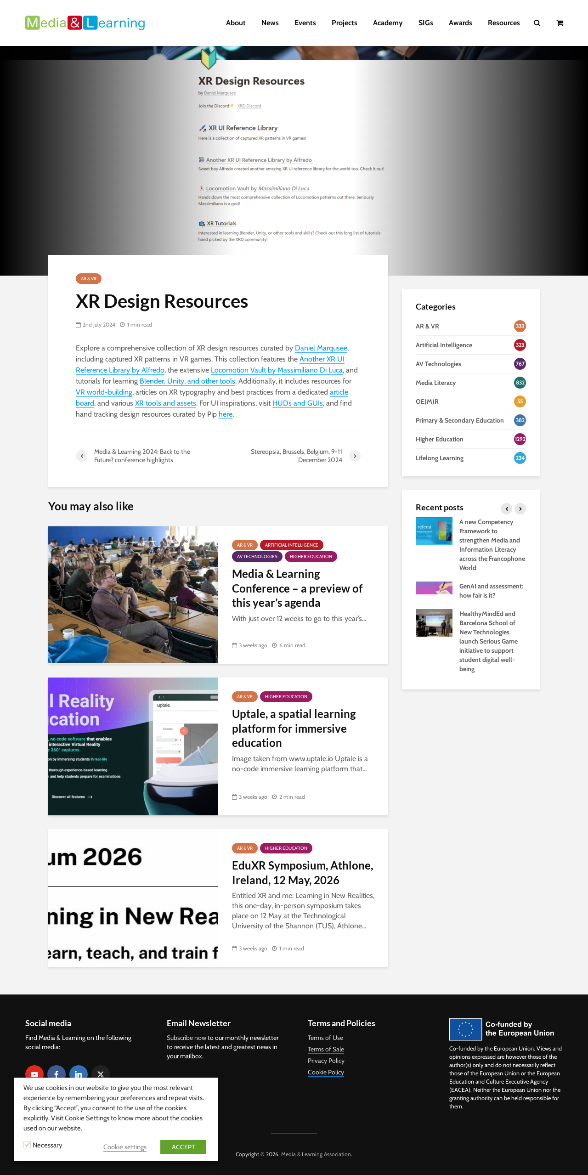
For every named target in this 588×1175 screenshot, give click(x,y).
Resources (504, 22)
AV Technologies (257, 556)
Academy (388, 22)
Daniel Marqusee (321, 348)
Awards (460, 22)
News (270, 22)
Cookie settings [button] (125, 1147)
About (236, 22)
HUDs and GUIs (297, 403)
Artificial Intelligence (291, 545)
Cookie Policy (326, 1072)
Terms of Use (325, 1038)
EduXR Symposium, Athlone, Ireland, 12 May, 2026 (302, 872)
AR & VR (88, 279)
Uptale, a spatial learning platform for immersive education (294, 728)
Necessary (47, 1145)
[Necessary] (27, 1144)
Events (305, 22)
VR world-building (104, 392)
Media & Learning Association (316, 1154)
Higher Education (311, 556)
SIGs (425, 22)
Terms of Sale (326, 1049)
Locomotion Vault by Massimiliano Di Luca (277, 370)
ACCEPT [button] (183, 1147)
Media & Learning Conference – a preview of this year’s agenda (297, 588)
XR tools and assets (165, 403)
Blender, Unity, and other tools (187, 381)
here (225, 414)
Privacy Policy (326, 1060)
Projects (344, 22)
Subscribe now (186, 1038)
